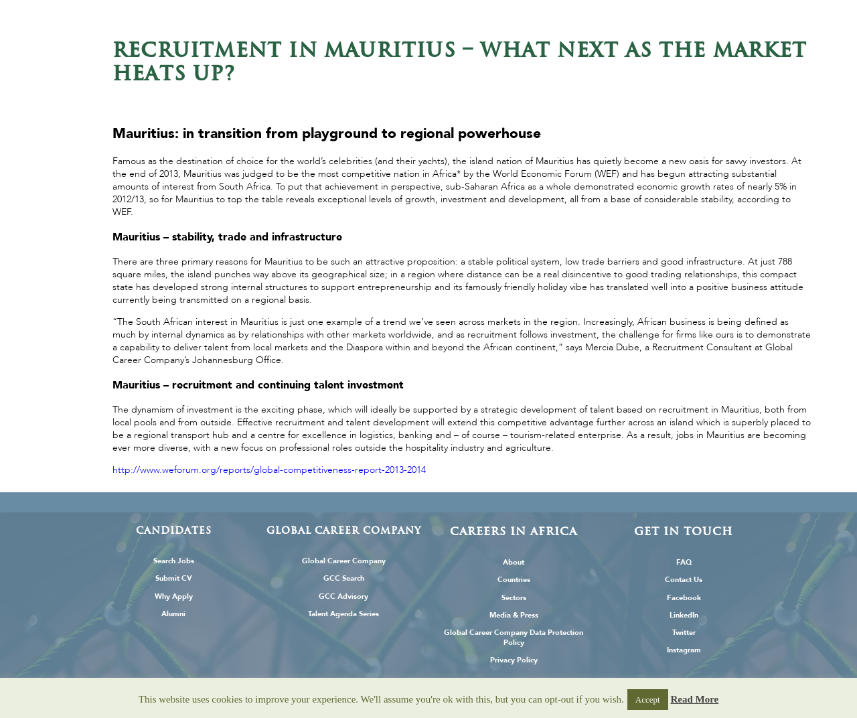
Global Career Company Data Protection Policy (513, 638)
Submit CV (173, 578)
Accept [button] (647, 700)
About (513, 562)
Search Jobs (173, 561)
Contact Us (683, 580)
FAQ (684, 562)
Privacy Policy (514, 660)
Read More (694, 699)
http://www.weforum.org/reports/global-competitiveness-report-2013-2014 (269, 469)
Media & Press (513, 615)
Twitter (684, 633)
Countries (513, 580)
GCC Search (343, 578)
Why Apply (174, 596)
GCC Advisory (343, 596)
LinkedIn (684, 615)
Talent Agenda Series (343, 614)
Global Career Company (344, 561)
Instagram (684, 650)
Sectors (513, 598)
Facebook (684, 598)
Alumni (173, 614)
